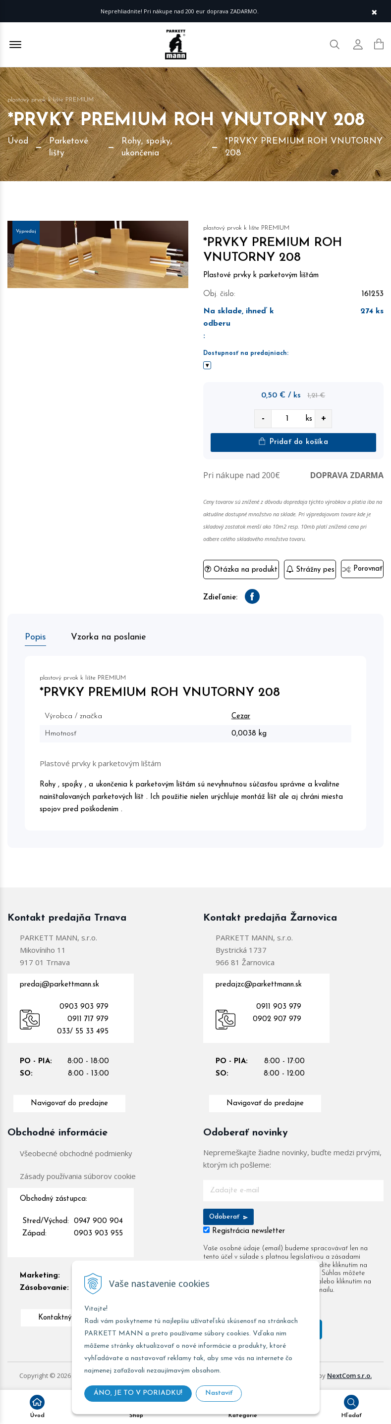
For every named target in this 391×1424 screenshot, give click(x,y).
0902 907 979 (277, 1019)
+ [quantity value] (324, 418)
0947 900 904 (98, 1221)
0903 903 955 (98, 1233)
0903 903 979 (84, 1007)
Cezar (241, 716)
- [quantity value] (262, 418)
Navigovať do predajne (69, 1103)
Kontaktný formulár (69, 1318)
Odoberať (228, 1217)
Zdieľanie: (220, 597)
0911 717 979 (88, 1019)
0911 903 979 (278, 1007)
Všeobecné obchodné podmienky (76, 1153)
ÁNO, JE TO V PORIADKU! (138, 1393)
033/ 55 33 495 (83, 1031)
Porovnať (362, 569)
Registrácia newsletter (248, 1231)
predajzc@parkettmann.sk (259, 984)
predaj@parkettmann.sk (59, 984)
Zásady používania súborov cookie (78, 1176)
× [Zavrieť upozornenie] (374, 11)
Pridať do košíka (293, 442)
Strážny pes (310, 569)
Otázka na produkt (241, 569)
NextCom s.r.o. (349, 1375)
